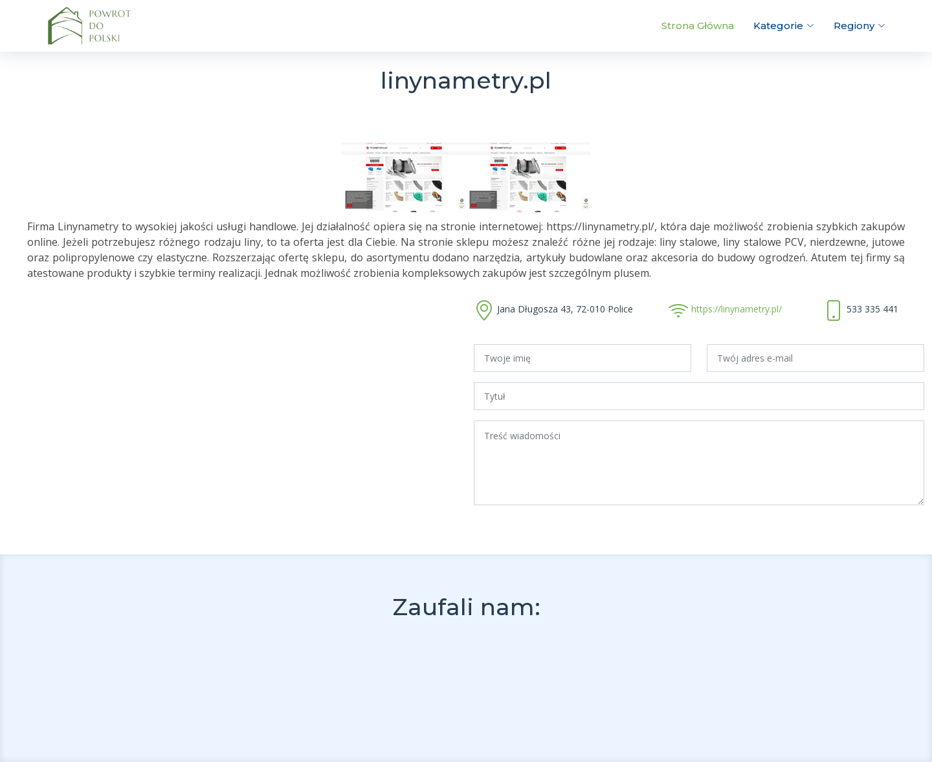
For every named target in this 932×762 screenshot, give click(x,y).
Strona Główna (697, 25)
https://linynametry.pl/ (736, 309)
